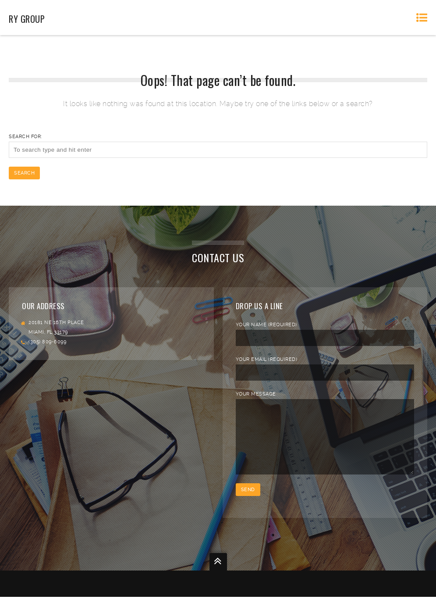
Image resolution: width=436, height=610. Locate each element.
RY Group (27, 18)
